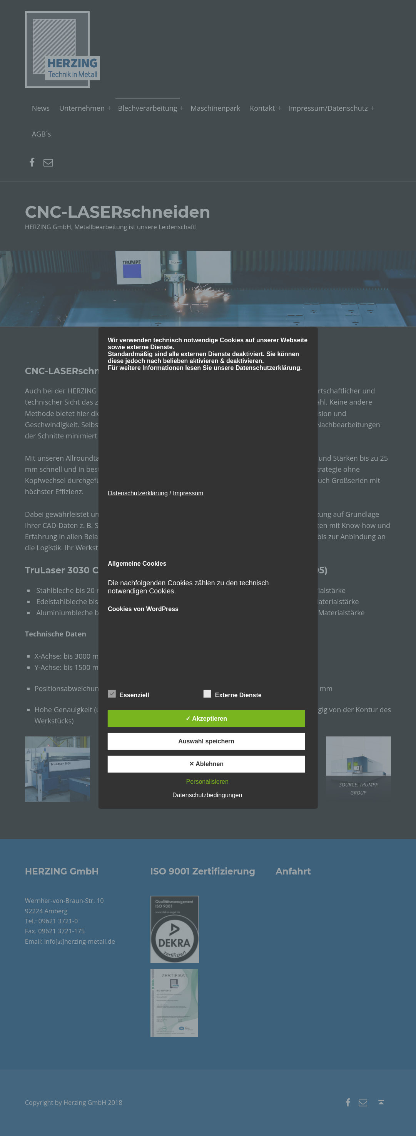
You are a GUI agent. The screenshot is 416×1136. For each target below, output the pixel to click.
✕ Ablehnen (206, 764)
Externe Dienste (233, 693)
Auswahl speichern (206, 741)
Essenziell (128, 693)
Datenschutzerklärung (138, 493)
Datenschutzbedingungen (207, 795)
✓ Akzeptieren (206, 718)
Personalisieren (207, 781)
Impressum (188, 493)
